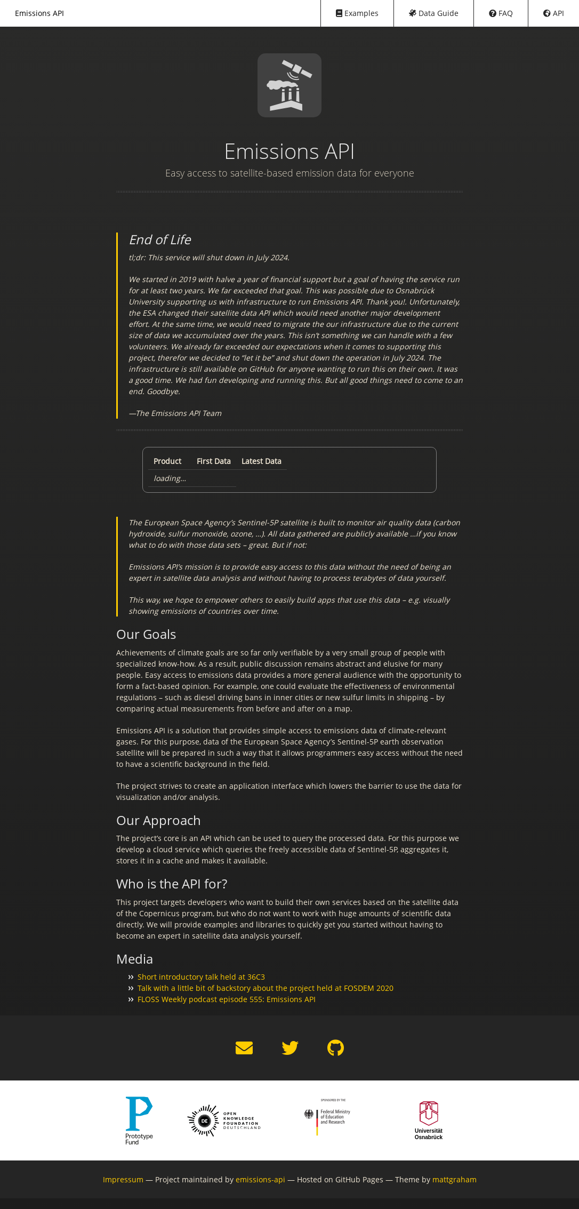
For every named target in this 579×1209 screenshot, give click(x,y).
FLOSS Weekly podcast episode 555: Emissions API (227, 999)
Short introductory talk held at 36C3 (201, 977)
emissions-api (260, 1179)
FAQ (501, 13)
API (553, 13)
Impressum (123, 1179)
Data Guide (434, 13)
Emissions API (39, 13)
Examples (357, 13)
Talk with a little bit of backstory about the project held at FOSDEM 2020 (265, 988)
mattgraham (454, 1179)
